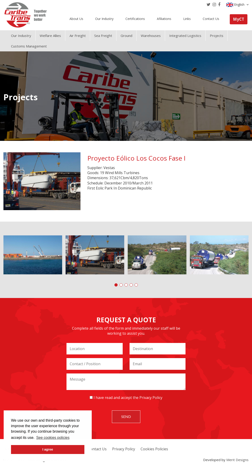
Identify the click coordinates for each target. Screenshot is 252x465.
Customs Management (29, 46)
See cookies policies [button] (52, 438)
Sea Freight (103, 35)
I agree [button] (47, 449)
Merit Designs (237, 459)
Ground (126, 35)
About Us (76, 19)
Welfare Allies (50, 35)
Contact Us (211, 19)
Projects (216, 35)
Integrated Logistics (185, 35)
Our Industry (104, 19)
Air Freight (77, 35)
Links (187, 19)
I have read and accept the (126, 397)
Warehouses (151, 35)
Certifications (135, 19)
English (237, 4)
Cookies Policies (154, 448)
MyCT (238, 19)
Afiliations (164, 19)
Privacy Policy (150, 397)
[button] (116, 285)
